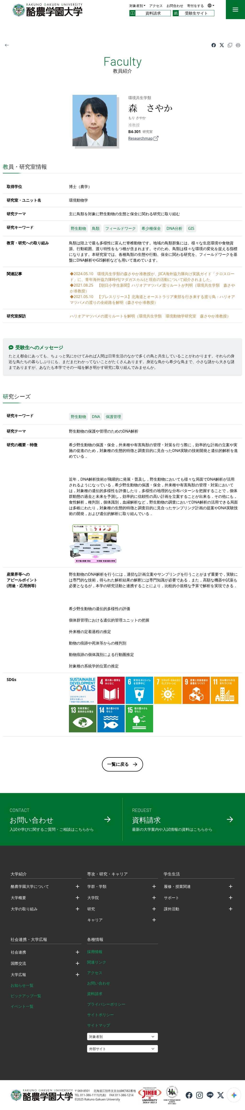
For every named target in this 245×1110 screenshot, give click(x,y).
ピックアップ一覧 (26, 995)
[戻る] (7, 45)
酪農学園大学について (30, 886)
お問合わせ (175, 5)
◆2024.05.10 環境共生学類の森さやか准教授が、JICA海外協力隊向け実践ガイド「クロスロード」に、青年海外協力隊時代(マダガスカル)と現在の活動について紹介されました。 (152, 276)
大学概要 (18, 897)
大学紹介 (19, 874)
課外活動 (171, 909)
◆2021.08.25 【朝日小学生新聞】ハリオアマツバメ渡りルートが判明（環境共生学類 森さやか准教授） (152, 288)
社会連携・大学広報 (29, 939)
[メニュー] (235, 9)
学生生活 (172, 874)
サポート (171, 897)
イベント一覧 (22, 1006)
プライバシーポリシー (106, 1004)
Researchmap (143, 138)
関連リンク (96, 962)
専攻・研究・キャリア (107, 874)
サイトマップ (98, 1025)
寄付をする (195, 5)
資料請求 (94, 993)
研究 (91, 909)
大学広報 (18, 974)
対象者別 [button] (136, 5)
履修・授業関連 (177, 886)
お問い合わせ (98, 983)
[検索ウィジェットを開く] (234, 1095)
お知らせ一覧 (22, 985)
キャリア (95, 919)
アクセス (156, 5)
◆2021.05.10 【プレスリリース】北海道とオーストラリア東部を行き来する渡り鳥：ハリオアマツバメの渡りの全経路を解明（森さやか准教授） (152, 299)
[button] (211, 5)
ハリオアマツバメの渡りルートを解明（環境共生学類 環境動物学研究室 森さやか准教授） (150, 316)
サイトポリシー (100, 1014)
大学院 (93, 897)
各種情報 (95, 939)
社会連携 (18, 952)
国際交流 (18, 963)
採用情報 (94, 951)
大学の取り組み (24, 909)
